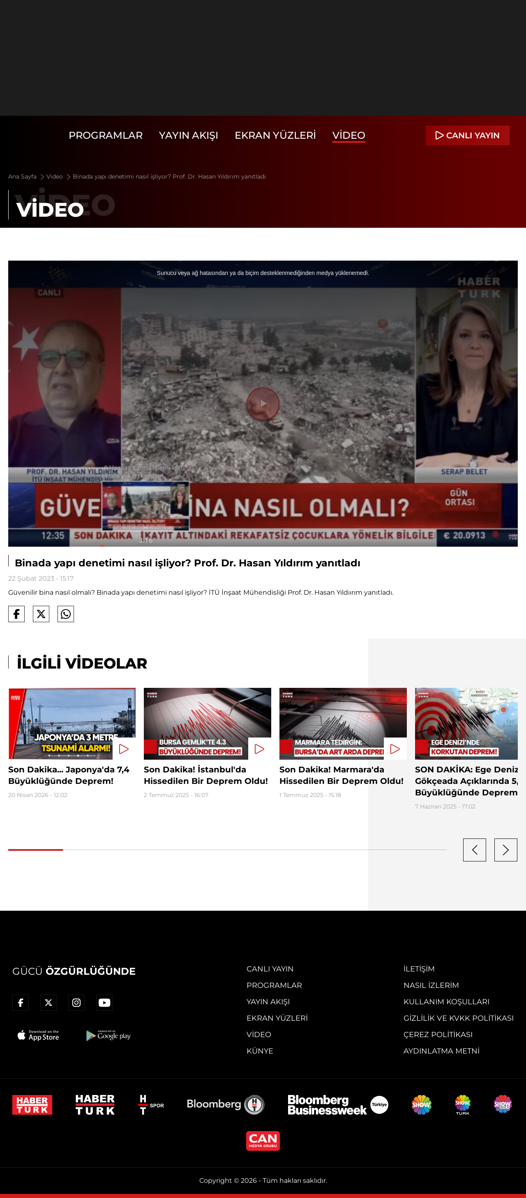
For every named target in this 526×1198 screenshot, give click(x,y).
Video (348, 135)
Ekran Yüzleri (275, 135)
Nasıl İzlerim (431, 985)
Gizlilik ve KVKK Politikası (459, 1018)
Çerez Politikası (438, 1034)
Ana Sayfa (27, 176)
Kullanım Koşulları (446, 1001)
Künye (260, 1051)
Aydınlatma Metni (442, 1051)
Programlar (106, 135)
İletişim (419, 969)
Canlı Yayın (270, 969)
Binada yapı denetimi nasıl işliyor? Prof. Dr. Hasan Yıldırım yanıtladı (169, 176)
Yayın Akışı (188, 135)
